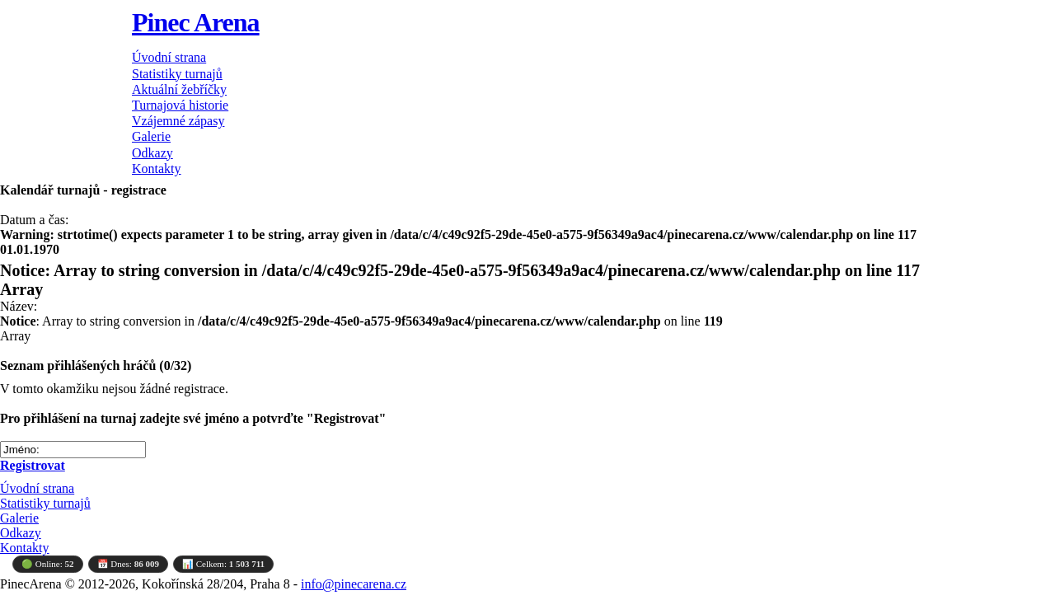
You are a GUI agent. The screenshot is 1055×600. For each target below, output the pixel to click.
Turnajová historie (180, 105)
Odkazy (152, 153)
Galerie (151, 136)
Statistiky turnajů (177, 74)
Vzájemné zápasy (178, 121)
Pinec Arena (196, 22)
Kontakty (156, 169)
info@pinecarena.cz (353, 584)
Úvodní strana (169, 57)
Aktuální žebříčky (179, 89)
